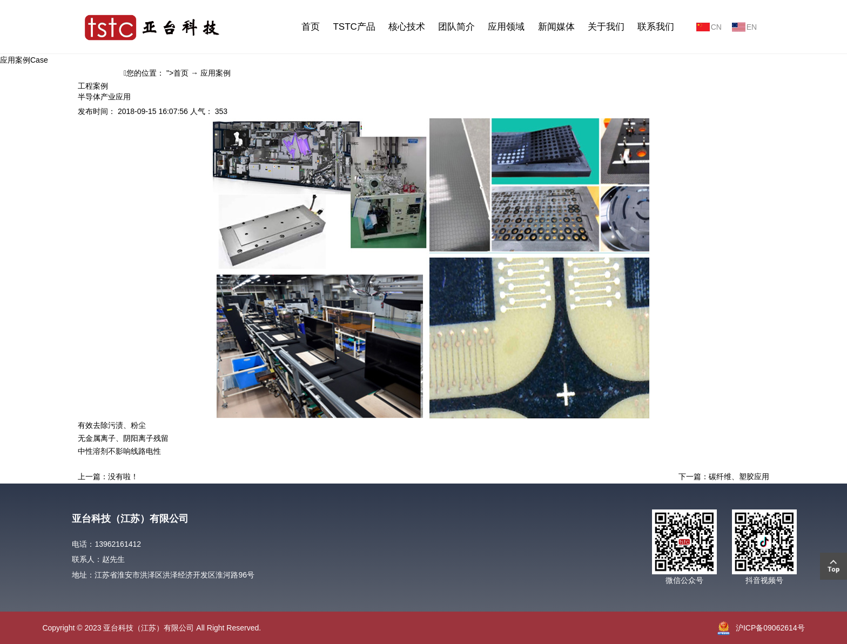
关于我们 (606, 27)
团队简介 (456, 27)
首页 (310, 27)
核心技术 (406, 27)
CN (716, 27)
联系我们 (655, 27)
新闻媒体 (556, 27)
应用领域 (506, 27)
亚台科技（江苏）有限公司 (130, 518)
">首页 (177, 73)
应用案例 (215, 73)
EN (752, 27)
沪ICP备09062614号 (770, 627)
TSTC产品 (354, 27)
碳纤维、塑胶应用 (739, 476)
